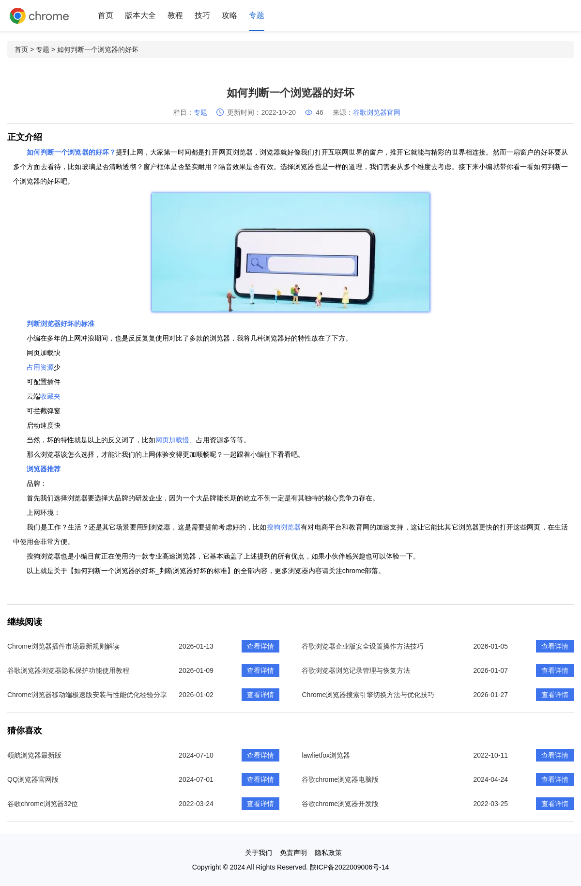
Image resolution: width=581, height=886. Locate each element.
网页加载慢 (172, 440)
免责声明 (293, 852)
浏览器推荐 (44, 469)
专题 (256, 15)
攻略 (229, 15)
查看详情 (260, 646)
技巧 (202, 15)
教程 (175, 15)
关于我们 (258, 852)
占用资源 (40, 367)
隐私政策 (328, 852)
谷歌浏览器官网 (376, 112)
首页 (105, 15)
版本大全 (140, 15)
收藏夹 (50, 396)
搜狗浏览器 (284, 527)
